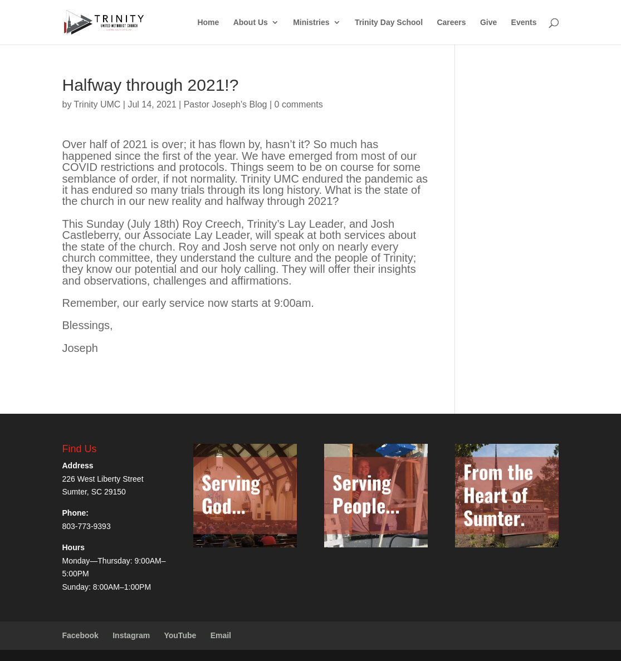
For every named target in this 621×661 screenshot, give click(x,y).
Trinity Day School (389, 22)
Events (524, 22)
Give (488, 22)
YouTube (180, 635)
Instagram (131, 635)
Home (208, 22)
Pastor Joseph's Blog (225, 104)
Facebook (80, 635)
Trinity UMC (97, 104)
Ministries (311, 22)
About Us (250, 22)
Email (221, 635)
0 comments (299, 104)
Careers (451, 22)
